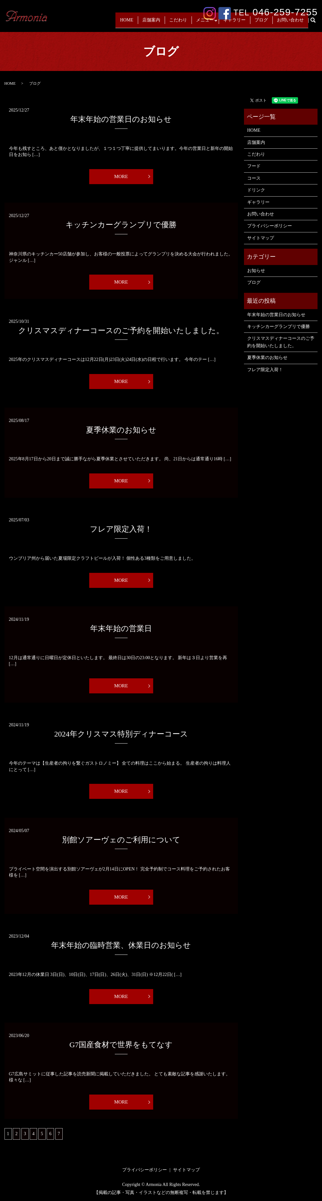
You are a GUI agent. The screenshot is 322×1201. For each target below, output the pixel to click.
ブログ (261, 22)
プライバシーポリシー (269, 225)
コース (254, 178)
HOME (124, 22)
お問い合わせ (290, 22)
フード (254, 166)
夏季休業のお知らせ (121, 430)
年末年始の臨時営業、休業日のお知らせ (121, 945)
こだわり (176, 22)
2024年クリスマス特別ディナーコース (121, 734)
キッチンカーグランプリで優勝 (121, 225)
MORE (121, 176)
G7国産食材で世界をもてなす (121, 1045)
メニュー (203, 22)
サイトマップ (260, 238)
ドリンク (256, 190)
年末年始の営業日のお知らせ (121, 119)
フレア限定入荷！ (121, 529)
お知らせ (256, 270)
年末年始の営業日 (121, 628)
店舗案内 (149, 22)
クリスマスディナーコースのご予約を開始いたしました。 (121, 330)
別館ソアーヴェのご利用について (121, 840)
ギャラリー (234, 22)
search (315, 23)
